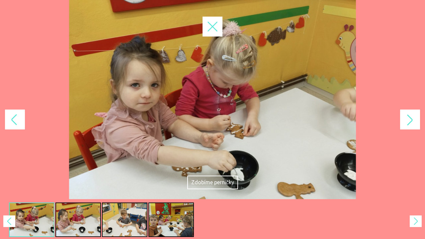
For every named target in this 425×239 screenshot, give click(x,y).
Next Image (318, 119)
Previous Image (106, 119)
